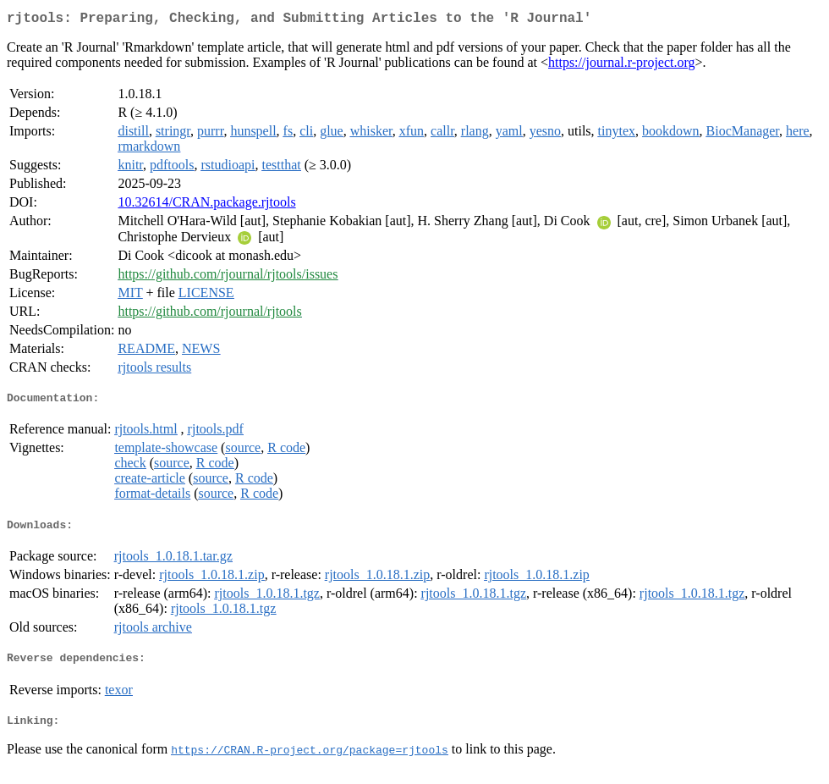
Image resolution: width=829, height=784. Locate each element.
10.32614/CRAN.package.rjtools (206, 205)
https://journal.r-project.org (621, 65)
